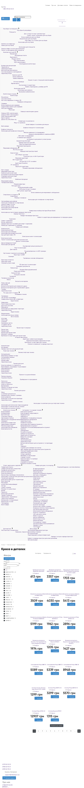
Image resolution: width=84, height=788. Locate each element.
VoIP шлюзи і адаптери (16, 191)
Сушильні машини (6, 378)
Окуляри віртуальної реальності (22, 246)
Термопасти (5, 67)
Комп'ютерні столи (39, 519)
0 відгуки (36, 573)
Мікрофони (4, 307)
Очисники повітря (6, 416)
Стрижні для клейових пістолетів (31, 448)
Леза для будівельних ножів (29, 451)
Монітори (8, 110)
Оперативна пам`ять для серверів (11, 106)
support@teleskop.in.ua (12, 774)
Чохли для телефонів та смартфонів (12, 203)
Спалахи (4, 321)
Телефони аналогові (7, 278)
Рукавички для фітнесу (8, 470)
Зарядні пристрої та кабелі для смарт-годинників (16, 224)
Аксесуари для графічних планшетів (12, 131)
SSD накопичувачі (13, 60)
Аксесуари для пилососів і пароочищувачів (14, 405)
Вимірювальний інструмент (29, 426)
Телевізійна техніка (14, 294)
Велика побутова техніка (17, 352)
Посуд (35, 498)
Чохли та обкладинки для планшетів (12, 50)
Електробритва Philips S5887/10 (38, 664)
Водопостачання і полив (28, 463)
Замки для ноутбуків (7, 45)
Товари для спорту (7, 467)
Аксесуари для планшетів (18, 47)
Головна (47, 5)
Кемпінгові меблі (38, 520)
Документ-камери (7, 334)
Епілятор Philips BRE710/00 (55, 687)
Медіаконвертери (13, 184)
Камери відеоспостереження (42, 490)
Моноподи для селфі (7, 206)
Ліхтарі (3, 486)
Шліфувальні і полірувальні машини (31, 418)
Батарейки (4, 347)
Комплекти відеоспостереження (43, 494)
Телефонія (8, 276)
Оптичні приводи (12, 81)
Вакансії (4, 786)
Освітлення (36, 478)
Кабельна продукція (14, 179)
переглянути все (6, 73)
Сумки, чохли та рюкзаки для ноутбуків (26, 35)
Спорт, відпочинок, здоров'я (11, 465)
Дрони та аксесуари (15, 241)
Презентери (5, 331)
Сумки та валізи (6, 487)
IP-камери (36, 489)
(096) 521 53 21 (6, 766)
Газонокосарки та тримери (29, 459)
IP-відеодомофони (39, 468)
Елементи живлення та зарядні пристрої (27, 344)
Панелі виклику (37, 472)
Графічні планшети (7, 129)
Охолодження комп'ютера (18, 64)
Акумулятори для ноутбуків (18, 39)
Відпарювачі (5, 386)
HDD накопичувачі (13, 62)
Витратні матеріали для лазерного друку (14, 286)
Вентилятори (5, 415)
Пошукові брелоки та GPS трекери (23, 251)
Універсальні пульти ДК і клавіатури (12, 299)
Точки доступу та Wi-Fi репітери (22, 156)
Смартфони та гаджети (9, 194)
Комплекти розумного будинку (42, 473)
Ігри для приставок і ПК (8, 235)
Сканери (7, 256)
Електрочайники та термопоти (11, 365)
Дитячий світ (6, 528)
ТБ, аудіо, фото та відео (9, 293)
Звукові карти (10, 83)
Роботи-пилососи (6, 384)
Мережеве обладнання (9, 148)
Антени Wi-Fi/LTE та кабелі (18, 161)
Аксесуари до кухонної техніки (10, 408)
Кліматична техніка (8, 410)
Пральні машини (6, 376)
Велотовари (5, 504)
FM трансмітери (33, 533)
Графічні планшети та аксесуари (22, 127)
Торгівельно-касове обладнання (22, 258)
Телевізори (4, 296)
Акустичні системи (7, 305)
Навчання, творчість (14, 532)
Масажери (4, 482)
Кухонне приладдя (39, 505)
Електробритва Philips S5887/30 (55, 664)
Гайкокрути (24, 416)
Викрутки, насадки (26, 437)
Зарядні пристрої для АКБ (18, 142)
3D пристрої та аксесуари (18, 264)
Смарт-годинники (7, 220)
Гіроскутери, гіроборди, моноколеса (12, 475)
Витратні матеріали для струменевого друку (15, 287)
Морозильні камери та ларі (9, 355)
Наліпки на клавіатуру (8, 44)
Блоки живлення (12, 76)
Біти (22, 444)
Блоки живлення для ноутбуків (20, 37)
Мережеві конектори (7, 171)
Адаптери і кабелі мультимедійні (22, 339)
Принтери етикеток (7, 260)
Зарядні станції (38, 525)
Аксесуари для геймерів (8, 232)
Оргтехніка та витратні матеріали (13, 253)
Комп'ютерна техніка (9, 94)
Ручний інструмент (26, 432)
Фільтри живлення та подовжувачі (22, 132)
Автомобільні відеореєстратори (38, 530)
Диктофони (9, 249)
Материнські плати (14, 55)
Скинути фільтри (9, 558)
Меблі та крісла (38, 516)
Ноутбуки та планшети (9, 29)
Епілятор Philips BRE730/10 (71, 687)
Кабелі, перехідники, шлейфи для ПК (24, 87)
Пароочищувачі (6, 382)
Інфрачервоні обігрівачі (8, 424)
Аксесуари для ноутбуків (17, 42)
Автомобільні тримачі (34, 532)
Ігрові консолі (5, 228)
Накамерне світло (6, 323)
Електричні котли (6, 429)
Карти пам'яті (5, 118)
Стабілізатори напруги (16, 137)
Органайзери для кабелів (9, 201)
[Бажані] (70, 699)
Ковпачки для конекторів (9, 173)
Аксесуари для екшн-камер (10, 315)
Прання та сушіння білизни (18, 374)
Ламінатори (9, 268)
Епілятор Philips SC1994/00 (38, 711)
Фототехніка (10, 316)
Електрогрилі (5, 370)
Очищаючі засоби (13, 274)
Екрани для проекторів (8, 332)
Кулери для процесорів (8, 65)
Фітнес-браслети (6, 222)
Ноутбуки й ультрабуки (16, 30)
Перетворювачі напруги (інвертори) (39, 535)
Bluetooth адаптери (14, 166)
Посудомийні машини (7, 357)
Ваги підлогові (5, 481)
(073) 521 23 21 (6, 764)
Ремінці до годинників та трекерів (11, 225)
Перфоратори (25, 415)
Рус (5, 7)
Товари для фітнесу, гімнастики (11, 468)
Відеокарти (9, 57)
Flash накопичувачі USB (8, 116)
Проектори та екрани (15, 328)
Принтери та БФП (13, 255)
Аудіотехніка (10, 301)
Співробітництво (7, 785)
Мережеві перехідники (16, 146)
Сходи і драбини (26, 454)
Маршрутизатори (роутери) (19, 151)
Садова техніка (25, 457)
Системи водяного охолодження (11, 72)
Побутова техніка (7, 351)
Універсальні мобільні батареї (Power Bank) (28, 210)
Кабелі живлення (12, 78)
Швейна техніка (11, 401)
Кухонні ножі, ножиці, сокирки (42, 506)
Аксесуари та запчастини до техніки (12, 406)
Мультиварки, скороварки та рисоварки (13, 367)
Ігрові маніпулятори (7, 230)
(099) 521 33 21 (6, 769)
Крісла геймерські (38, 517)
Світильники (37, 484)
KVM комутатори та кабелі (18, 189)
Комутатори (9, 153)
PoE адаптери (10, 186)
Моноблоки (4, 97)
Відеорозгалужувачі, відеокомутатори (25, 340)
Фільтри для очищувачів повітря (11, 419)
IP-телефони (10, 165)
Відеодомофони (38, 470)
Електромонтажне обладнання (43, 511)
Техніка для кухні (12, 363)
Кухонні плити (5, 359)
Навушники (4, 302)
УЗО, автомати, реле (39, 514)
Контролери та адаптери (18, 85)
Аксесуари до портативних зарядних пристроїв (16, 212)
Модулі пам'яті (11, 59)
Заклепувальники (26, 440)
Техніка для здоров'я (7, 478)
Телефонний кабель (7, 182)
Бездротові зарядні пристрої (19, 215)
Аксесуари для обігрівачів (9, 427)
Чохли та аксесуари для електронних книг (14, 239)
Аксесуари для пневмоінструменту (31, 424)
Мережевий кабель (7, 181)
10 (70, 731)
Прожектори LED (38, 486)
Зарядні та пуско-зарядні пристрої (50, 536)
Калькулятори (10, 273)
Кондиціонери (5, 413)
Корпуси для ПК (11, 75)
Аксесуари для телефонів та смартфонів (27, 199)
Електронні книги (6, 238)
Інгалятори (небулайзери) (9, 484)
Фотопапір (4, 284)
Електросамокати (7, 473)
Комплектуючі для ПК (9, 52)
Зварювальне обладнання (29, 419)
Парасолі (4, 492)
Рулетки (23, 429)
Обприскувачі (25, 460)
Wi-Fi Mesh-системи (14, 154)
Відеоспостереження (40, 487)
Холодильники (5, 354)
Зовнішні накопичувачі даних (19, 111)
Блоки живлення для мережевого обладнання (30, 192)
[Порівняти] (72, 699)
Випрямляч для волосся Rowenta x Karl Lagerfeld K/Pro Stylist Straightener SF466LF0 (38, 642)
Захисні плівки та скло (8, 204)
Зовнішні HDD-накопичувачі (9, 115)
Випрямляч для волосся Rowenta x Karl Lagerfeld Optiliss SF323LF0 (71, 642)
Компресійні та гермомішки (9, 500)
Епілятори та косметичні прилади (11, 398)
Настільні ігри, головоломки (9, 530)
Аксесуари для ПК (13, 88)
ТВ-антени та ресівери (8, 297)
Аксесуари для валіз (7, 493)
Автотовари (33, 528)
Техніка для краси (13, 390)
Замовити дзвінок (9, 778)
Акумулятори (5, 345)
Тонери (3, 289)
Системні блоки (6, 99)
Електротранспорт (7, 471)
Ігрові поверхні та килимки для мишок (25, 124)
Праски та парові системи (9, 387)
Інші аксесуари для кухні (40, 509)
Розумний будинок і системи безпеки (56, 467)
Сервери (4, 103)
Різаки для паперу (13, 271)
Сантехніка (36, 527)
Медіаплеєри (5, 313)
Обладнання (24, 430)
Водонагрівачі (5, 411)
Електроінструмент (27, 411)
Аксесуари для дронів (8, 244)
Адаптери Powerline (14, 163)
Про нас (54, 5)
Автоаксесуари (32, 540)
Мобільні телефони (13, 198)
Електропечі (5, 371)
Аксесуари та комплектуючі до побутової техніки (32, 403)
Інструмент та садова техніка (31, 410)
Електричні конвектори (8, 422)
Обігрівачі (4, 421)
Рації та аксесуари (13, 248)
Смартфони (9, 196)
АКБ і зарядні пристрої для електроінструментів (35, 449)
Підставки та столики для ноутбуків (24, 40)
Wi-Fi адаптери (11, 159)
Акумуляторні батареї (15, 141)
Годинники (8, 219)
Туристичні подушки (7, 498)
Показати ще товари (56, 725)
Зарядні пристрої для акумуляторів (12, 349)
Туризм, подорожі (6, 495)
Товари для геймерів (14, 227)
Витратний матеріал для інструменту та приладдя (36, 443)
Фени (3, 392)
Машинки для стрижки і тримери (11, 395)
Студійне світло (6, 324)
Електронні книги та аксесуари (21, 236)
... (74, 731)
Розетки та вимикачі (39, 512)
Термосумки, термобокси (9, 497)
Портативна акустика (8, 304)
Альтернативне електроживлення (43, 523)
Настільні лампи (38, 483)
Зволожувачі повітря (7, 418)
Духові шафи (5, 360)
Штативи (4, 318)
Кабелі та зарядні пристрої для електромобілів (42, 538)
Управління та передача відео (42, 495)
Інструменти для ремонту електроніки (26, 139)
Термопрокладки (6, 68)
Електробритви (6, 397)
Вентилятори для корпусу (9, 70)
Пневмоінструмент (26, 422)
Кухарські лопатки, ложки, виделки (44, 508)
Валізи (3, 490)
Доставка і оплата (63, 5)
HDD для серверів (6, 108)
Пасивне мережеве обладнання (21, 168)
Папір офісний (5, 283)
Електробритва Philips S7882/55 (71, 664)
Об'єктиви (4, 320)
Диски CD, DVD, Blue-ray (8, 119)
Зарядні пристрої (12, 214)
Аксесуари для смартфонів (9, 207)
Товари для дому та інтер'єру (43, 465)
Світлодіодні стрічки (39, 481)
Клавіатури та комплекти (17, 121)
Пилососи (4, 381)
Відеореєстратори (39, 492)
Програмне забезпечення (18, 92)
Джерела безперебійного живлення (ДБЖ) (28, 134)
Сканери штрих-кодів (8, 263)
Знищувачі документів (15, 266)
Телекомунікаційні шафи (17, 187)
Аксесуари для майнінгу (16, 90)
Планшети (8, 32)
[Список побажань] (58, 14)
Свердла (23, 446)
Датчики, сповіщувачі (39, 475)
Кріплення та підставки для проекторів (13, 335)
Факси (6, 279)
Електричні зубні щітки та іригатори (12, 479)
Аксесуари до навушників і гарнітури (12, 308)
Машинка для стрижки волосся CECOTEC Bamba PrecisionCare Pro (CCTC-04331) (71, 571)
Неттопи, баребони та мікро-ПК (11, 100)
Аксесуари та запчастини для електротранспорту (17, 476)
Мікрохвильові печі (6, 368)
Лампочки (36, 479)
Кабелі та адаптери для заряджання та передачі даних (36, 217)
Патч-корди (5, 170)
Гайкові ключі (25, 438)
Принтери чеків (6, 261)
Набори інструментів (27, 433)
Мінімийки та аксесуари (28, 455)
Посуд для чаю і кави (39, 503)
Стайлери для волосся (8, 394)
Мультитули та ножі (7, 501)
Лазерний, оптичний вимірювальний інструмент (35, 427)
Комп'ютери (9, 95)
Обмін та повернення (75, 5)
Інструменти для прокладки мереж (12, 174)
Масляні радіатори (7, 426)
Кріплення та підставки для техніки (24, 342)
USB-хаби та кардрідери (17, 136)
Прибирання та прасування (19, 379)
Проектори (4, 329)
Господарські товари (39, 522)
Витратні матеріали (14, 281)
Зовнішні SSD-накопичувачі (9, 113)
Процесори (9, 54)
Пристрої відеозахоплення (18, 144)
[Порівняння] (58, 16)
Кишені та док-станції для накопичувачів (27, 80)
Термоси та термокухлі (40, 500)
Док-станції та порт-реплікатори (23, 34)
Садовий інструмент (27, 462)
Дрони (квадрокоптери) (8, 243)
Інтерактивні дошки (14, 337)
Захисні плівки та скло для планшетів (12, 48)
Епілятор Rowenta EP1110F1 (54, 711)
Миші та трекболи (13, 122)
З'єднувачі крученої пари (9, 176)
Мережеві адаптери (14, 158)
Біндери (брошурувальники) (19, 269)
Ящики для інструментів (28, 435)
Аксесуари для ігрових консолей (11, 233)
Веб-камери (5, 126)
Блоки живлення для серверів (10, 105)
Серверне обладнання (16, 102)
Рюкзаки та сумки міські (8, 489)
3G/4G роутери (12, 149)
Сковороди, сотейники (40, 501)
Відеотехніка (10, 312)
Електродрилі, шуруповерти (29, 413)
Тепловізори (5, 503)
